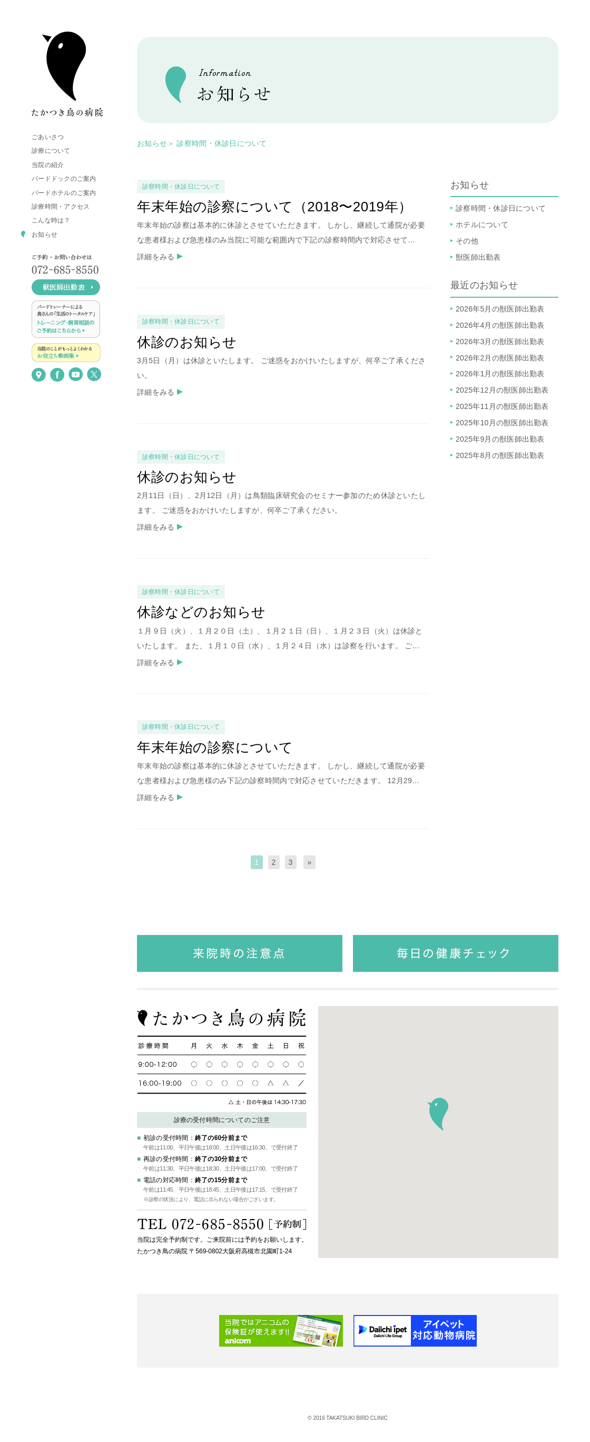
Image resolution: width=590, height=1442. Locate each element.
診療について (51, 150)
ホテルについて (482, 224)
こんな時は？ (51, 220)
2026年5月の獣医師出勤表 (500, 309)
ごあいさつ (48, 137)
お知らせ (44, 234)
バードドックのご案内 (64, 178)
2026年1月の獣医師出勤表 (500, 373)
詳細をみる (155, 256)
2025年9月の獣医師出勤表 (500, 439)
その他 (467, 241)
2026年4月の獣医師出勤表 (500, 325)
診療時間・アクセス (61, 206)
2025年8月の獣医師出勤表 (500, 455)
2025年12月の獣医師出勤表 (502, 390)
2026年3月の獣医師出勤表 (500, 341)
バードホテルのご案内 (64, 193)
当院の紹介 (48, 165)
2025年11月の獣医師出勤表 (502, 406)
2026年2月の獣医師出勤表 (500, 358)
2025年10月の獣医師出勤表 (502, 422)
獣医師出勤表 (478, 257)
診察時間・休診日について (501, 208)
